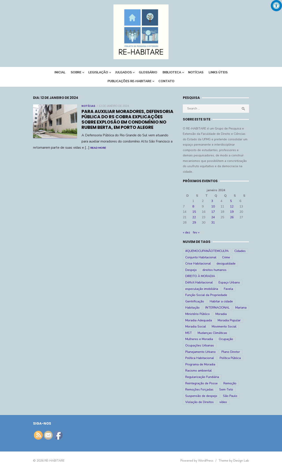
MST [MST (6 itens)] (188, 333)
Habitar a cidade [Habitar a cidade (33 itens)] (221, 301)
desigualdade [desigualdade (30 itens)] (226, 263)
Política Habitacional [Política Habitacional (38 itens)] (199, 358)
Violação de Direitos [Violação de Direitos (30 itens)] (199, 402)
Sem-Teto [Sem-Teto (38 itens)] (226, 389)
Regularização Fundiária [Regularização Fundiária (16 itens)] (202, 377)
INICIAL (59, 72)
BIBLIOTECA (172, 72)
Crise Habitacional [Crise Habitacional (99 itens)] (198, 263)
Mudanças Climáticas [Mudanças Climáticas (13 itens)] (212, 333)
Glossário (148, 72)
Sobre (76, 72)
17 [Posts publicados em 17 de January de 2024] (213, 212)
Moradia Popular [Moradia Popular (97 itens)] (229, 320)
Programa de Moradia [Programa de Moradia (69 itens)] (200, 364)
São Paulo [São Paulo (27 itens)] (230, 396)
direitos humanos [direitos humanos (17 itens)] (214, 270)
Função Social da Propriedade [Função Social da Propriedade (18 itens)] (206, 295)
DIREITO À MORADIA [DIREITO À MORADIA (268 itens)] (200, 276)
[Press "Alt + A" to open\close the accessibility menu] (276, 5)
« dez (186, 232)
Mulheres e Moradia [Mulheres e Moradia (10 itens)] (199, 339)
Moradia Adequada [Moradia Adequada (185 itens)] (198, 320)
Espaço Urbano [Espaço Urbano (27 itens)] (229, 282)
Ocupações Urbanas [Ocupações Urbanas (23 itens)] (199, 345)
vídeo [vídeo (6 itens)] (223, 402)
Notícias (88, 106)
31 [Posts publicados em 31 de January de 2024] (213, 222)
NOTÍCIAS (195, 72)
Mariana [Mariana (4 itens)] (241, 307)
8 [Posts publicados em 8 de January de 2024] (193, 206)
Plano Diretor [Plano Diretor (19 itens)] (230, 352)
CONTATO (166, 81)
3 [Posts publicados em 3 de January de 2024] (212, 201)
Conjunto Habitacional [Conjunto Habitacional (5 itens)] (200, 257)
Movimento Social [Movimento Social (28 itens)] (224, 326)
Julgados (123, 72)
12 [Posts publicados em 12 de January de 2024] (232, 206)
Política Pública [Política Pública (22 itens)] (230, 358)
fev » (196, 232)
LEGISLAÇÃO (98, 72)
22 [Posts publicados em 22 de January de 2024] (194, 217)
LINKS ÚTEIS (218, 72)
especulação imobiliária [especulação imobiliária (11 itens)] (201, 289)
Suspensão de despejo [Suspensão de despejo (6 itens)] (201, 396)
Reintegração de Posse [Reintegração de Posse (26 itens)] (201, 383)
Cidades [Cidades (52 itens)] (240, 251)
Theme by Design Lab (233, 461)
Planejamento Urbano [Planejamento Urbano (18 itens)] (200, 352)
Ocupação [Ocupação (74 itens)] (226, 339)
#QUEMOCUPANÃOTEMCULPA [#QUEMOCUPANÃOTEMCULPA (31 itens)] (207, 251)
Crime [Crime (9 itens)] (226, 257)
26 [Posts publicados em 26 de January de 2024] (232, 217)
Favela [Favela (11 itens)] (228, 289)
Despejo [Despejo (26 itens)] (191, 270)
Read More (98, 148)
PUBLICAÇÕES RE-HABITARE (129, 81)
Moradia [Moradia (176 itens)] (221, 314)
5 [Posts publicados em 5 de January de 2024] (231, 201)
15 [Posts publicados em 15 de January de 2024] (194, 212)
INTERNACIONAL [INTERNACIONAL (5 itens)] (217, 307)
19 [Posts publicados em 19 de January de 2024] (232, 212)
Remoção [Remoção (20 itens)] (229, 383)
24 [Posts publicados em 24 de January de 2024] (213, 217)
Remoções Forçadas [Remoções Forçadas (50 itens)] (199, 389)
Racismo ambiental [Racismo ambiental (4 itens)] (198, 370)
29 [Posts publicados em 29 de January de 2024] (194, 222)
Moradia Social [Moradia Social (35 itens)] (195, 326)
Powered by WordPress (196, 461)
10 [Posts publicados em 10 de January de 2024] (213, 206)
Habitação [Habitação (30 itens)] (192, 307)
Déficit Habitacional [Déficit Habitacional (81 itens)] (199, 282)
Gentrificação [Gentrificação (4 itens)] (194, 301)
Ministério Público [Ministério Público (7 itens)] (197, 314)
